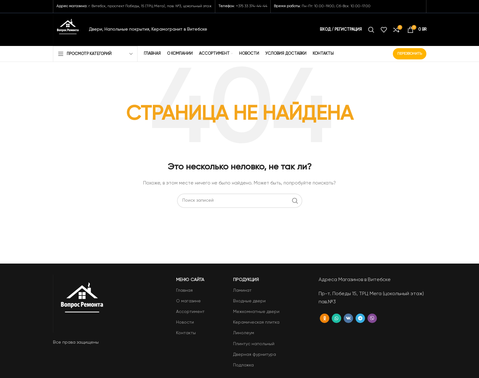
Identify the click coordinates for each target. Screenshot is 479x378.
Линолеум (243, 333)
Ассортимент (190, 312)
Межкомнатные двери (256, 312)
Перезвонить (409, 54)
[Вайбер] (372, 318)
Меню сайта (190, 280)
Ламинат (242, 290)
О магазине (188, 301)
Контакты (186, 333)
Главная (184, 290)
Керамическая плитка (256, 322)
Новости (185, 322)
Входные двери (249, 301)
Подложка (243, 365)
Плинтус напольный (253, 344)
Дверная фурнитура (254, 354)
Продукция (246, 280)
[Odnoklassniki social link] (324, 318)
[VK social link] (348, 318)
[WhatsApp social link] (336, 318)
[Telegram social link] (360, 318)
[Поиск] (371, 29)
